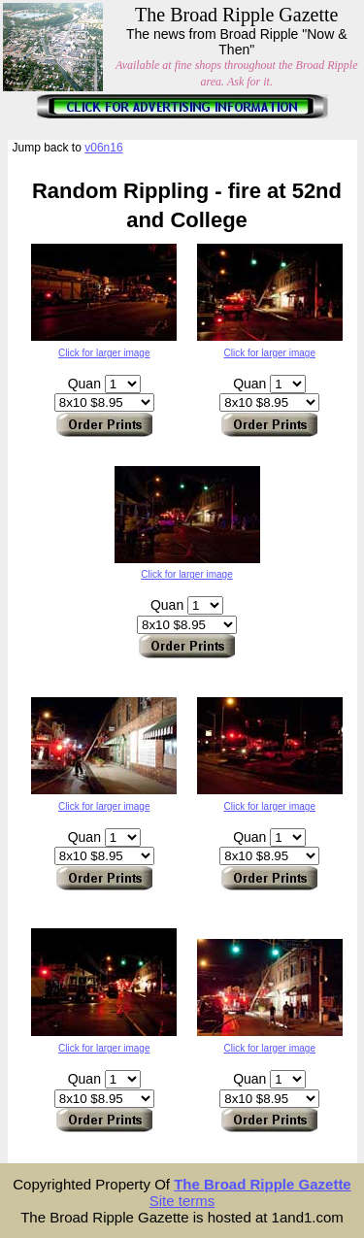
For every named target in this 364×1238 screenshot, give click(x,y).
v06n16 (103, 147)
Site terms (182, 1200)
